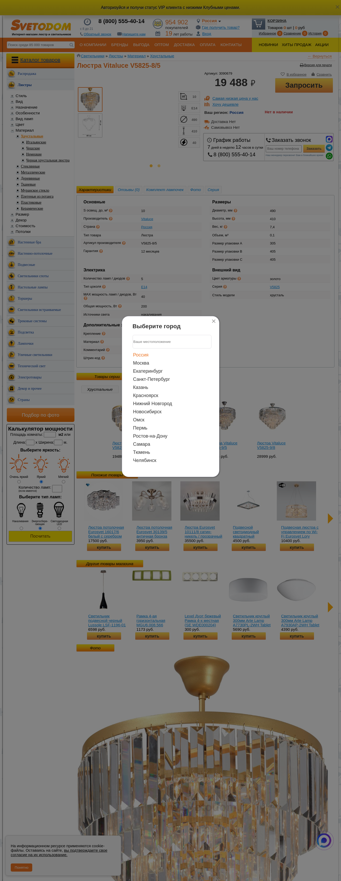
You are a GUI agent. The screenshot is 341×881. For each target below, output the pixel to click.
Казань (140, 387)
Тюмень (141, 452)
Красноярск (145, 395)
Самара (141, 444)
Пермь (140, 427)
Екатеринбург (148, 370)
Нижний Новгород (152, 403)
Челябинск (144, 460)
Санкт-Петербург (151, 379)
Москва (141, 362)
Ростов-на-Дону (150, 435)
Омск (138, 419)
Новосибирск (147, 411)
